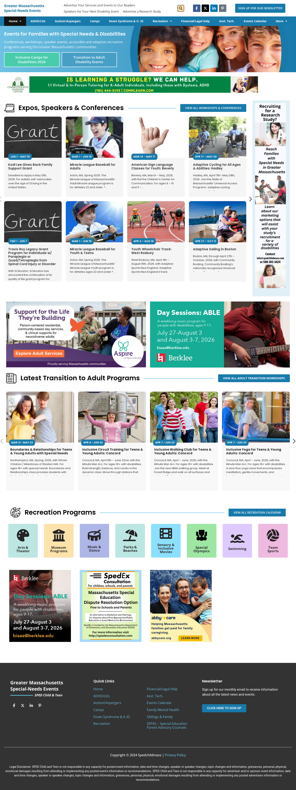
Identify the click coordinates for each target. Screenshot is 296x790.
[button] (180, 8)
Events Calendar (255, 21)
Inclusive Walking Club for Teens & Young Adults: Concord (183, 451)
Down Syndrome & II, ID (126, 21)
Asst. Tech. (226, 21)
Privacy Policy (175, 755)
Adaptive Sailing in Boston (214, 249)
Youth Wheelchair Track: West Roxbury (151, 251)
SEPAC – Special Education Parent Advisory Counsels (167, 725)
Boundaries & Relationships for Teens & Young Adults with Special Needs (41, 451)
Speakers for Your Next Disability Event (91, 11)
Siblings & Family (160, 717)
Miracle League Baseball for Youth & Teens (92, 251)
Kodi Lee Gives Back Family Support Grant (30, 166)
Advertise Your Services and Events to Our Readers (99, 5)
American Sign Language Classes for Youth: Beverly (152, 166)
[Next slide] (251, 199)
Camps (95, 21)
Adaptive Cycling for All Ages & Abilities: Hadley (217, 166)
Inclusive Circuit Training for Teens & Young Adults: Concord (112, 451)
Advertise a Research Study (142, 11)
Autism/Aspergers (68, 21)
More (281, 21)
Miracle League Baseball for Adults (92, 166)
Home (15, 21)
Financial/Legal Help (195, 21)
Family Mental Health (163, 710)
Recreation (162, 21)
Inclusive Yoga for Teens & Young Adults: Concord (253, 451)
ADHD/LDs (38, 21)
